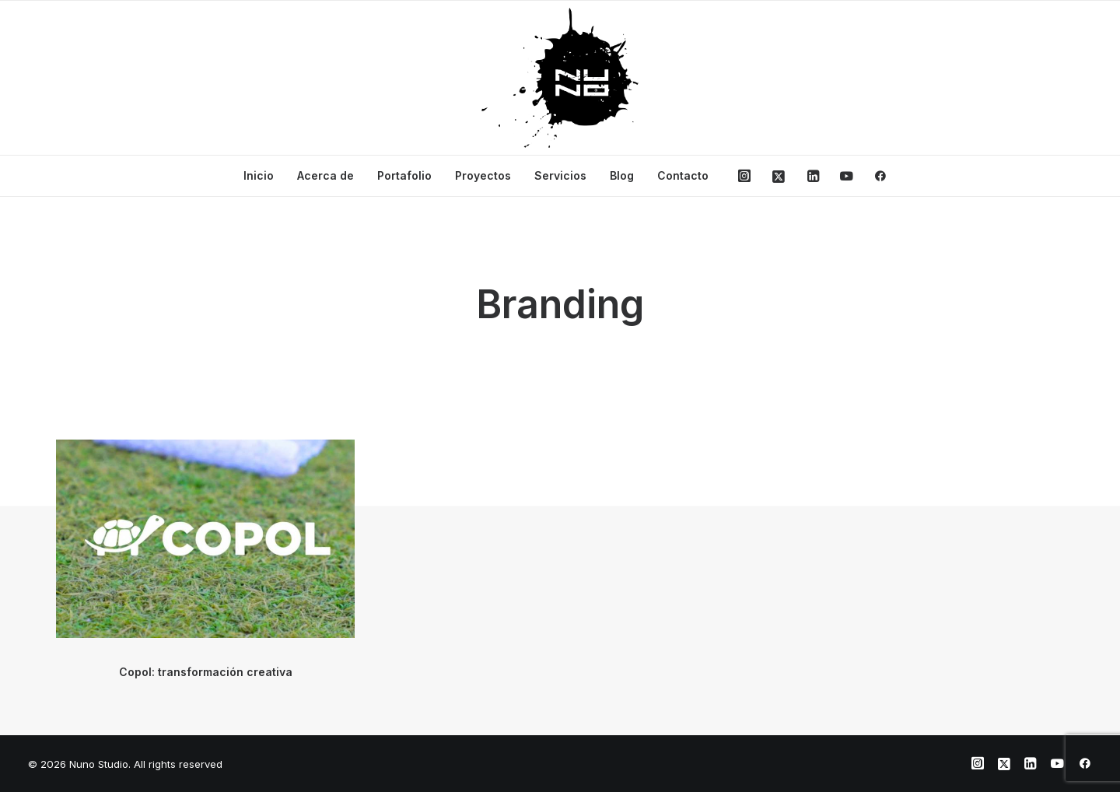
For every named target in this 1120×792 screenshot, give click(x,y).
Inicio (258, 175)
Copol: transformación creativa (205, 671)
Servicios (560, 175)
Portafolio (404, 175)
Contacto (683, 175)
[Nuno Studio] (560, 78)
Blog (622, 175)
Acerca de (325, 175)
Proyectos (483, 175)
